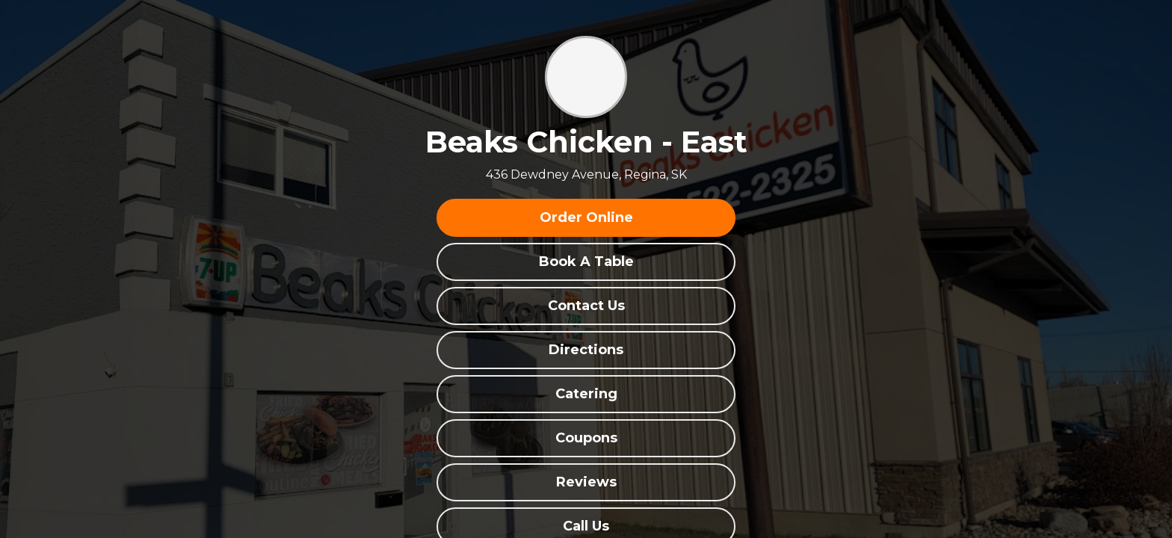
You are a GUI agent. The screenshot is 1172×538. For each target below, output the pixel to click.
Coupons (586, 438)
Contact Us (586, 305)
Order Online (586, 217)
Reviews (586, 482)
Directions (586, 349)
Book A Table (586, 261)
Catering (586, 394)
